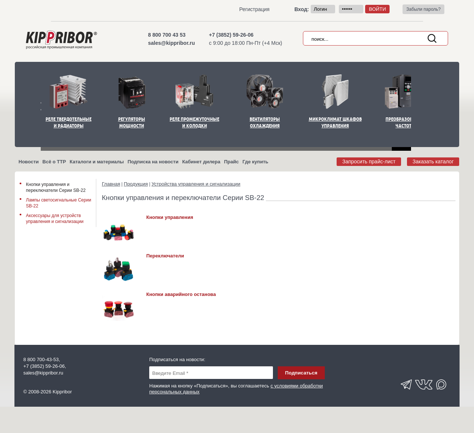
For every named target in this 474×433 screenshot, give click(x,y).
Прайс (231, 161)
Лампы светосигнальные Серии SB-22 (58, 203)
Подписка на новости (152, 161)
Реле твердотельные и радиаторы (68, 122)
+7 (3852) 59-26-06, (44, 366)
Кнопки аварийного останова (181, 294)
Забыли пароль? (423, 9)
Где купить (255, 161)
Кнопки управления (169, 217)
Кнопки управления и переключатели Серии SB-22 (56, 187)
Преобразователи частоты (405, 122)
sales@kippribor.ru (171, 43)
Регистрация (254, 9)
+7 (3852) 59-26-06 (231, 35)
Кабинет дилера (201, 161)
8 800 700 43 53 (167, 35)
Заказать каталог (433, 161)
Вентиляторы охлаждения (265, 122)
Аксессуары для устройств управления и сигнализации (54, 218)
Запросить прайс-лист (368, 161)
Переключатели (165, 256)
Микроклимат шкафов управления (335, 122)
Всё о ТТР (54, 161)
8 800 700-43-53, (41, 359)
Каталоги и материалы (97, 161)
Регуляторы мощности (131, 122)
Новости (29, 161)
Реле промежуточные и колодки (194, 122)
